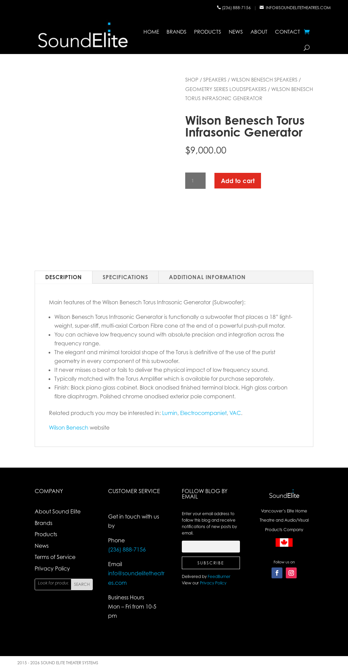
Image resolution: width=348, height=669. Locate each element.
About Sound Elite (58, 511)
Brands (177, 32)
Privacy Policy (52, 568)
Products (207, 32)
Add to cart (238, 180)
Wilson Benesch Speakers (264, 79)
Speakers (214, 79)
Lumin (169, 413)
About (258, 32)
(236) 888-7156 (237, 7)
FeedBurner (219, 576)
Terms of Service (55, 557)
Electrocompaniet (203, 413)
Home (151, 32)
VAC (235, 413)
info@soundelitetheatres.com (298, 7)
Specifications (125, 277)
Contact (287, 32)
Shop (191, 79)
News (236, 32)
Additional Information (207, 277)
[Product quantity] (195, 181)
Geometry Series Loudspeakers (225, 89)
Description (63, 277)
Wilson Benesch (68, 427)
